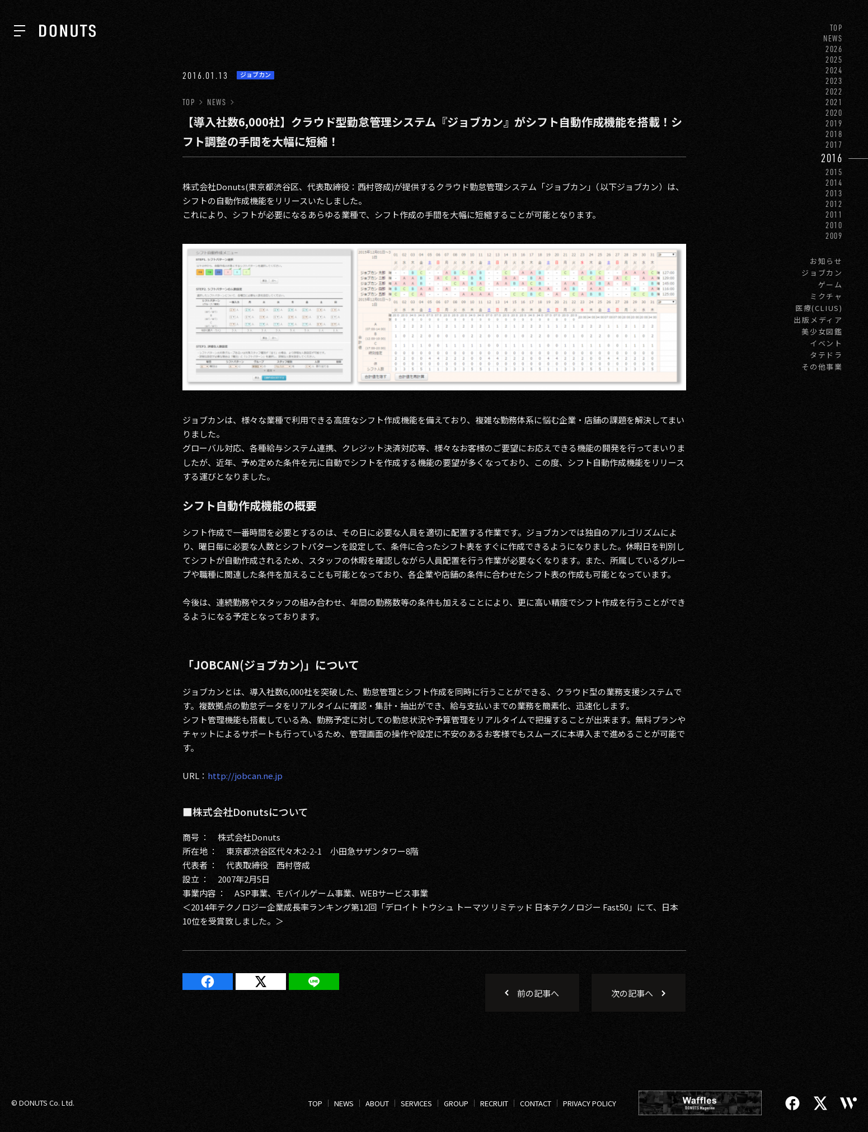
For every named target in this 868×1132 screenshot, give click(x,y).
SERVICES (416, 1103)
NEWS (833, 38)
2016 (832, 158)
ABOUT (377, 1103)
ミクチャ (826, 296)
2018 (834, 134)
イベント (826, 343)
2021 (834, 102)
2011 (834, 214)
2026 (834, 49)
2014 (834, 182)
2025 (834, 59)
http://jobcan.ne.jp (245, 775)
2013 (834, 193)
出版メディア (818, 319)
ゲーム (830, 284)
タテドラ (826, 355)
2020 (834, 112)
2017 (834, 144)
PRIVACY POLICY (589, 1103)
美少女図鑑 (822, 331)
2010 (834, 225)
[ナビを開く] (19, 30)
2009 (834, 235)
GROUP (456, 1103)
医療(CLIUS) (819, 308)
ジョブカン (822, 272)
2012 (834, 204)
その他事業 (822, 366)
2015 (834, 172)
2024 (834, 70)
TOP (836, 27)
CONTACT (535, 1103)
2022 (834, 91)
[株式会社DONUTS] (67, 31)
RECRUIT (494, 1103)
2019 (834, 123)
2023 (834, 81)
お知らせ (826, 261)
